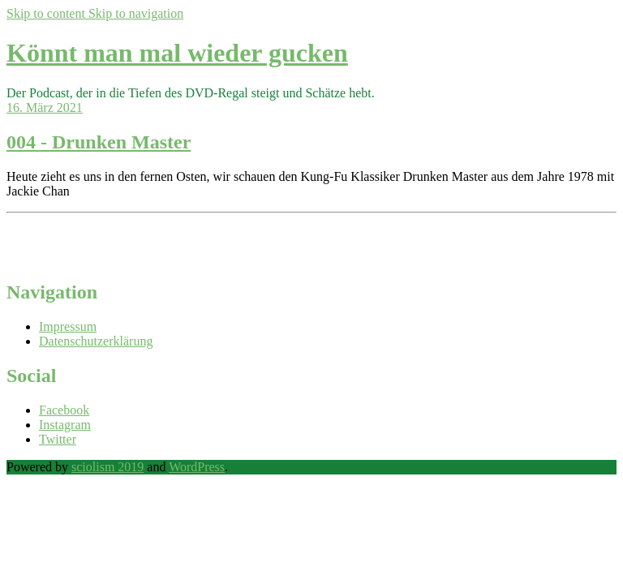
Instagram (65, 425)
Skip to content (47, 13)
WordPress (197, 467)
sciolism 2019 (107, 467)
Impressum (68, 326)
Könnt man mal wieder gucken (177, 52)
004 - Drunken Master (98, 141)
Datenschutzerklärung (96, 341)
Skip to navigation (135, 13)
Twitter (57, 439)
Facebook (64, 410)
